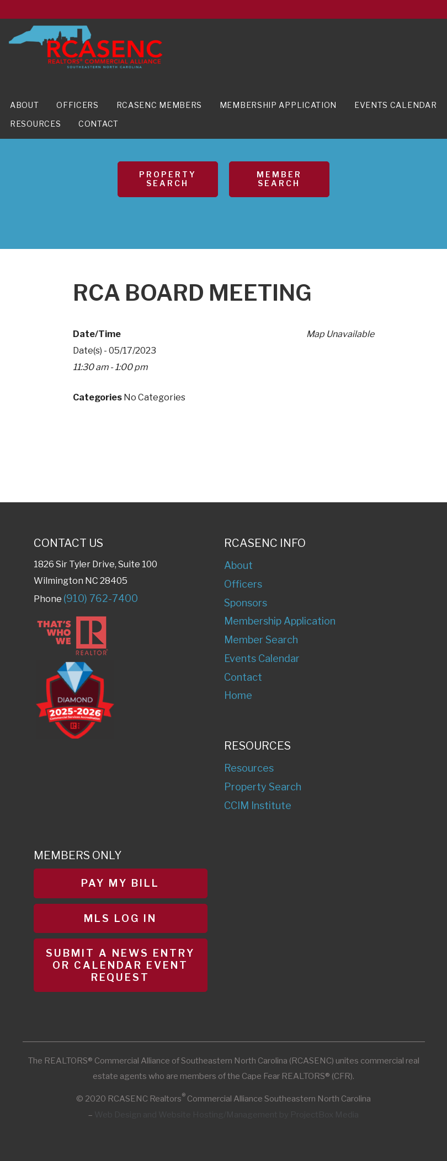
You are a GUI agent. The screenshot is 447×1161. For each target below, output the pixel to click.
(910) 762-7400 (100, 598)
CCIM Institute (257, 805)
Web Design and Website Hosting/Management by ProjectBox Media (226, 1115)
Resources (35, 123)
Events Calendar (395, 105)
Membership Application (278, 105)
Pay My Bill (120, 883)
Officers (77, 105)
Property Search (167, 179)
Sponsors (245, 603)
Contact (98, 123)
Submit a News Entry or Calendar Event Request (120, 965)
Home (238, 695)
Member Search (279, 179)
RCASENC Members (159, 105)
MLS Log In (120, 918)
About (24, 105)
